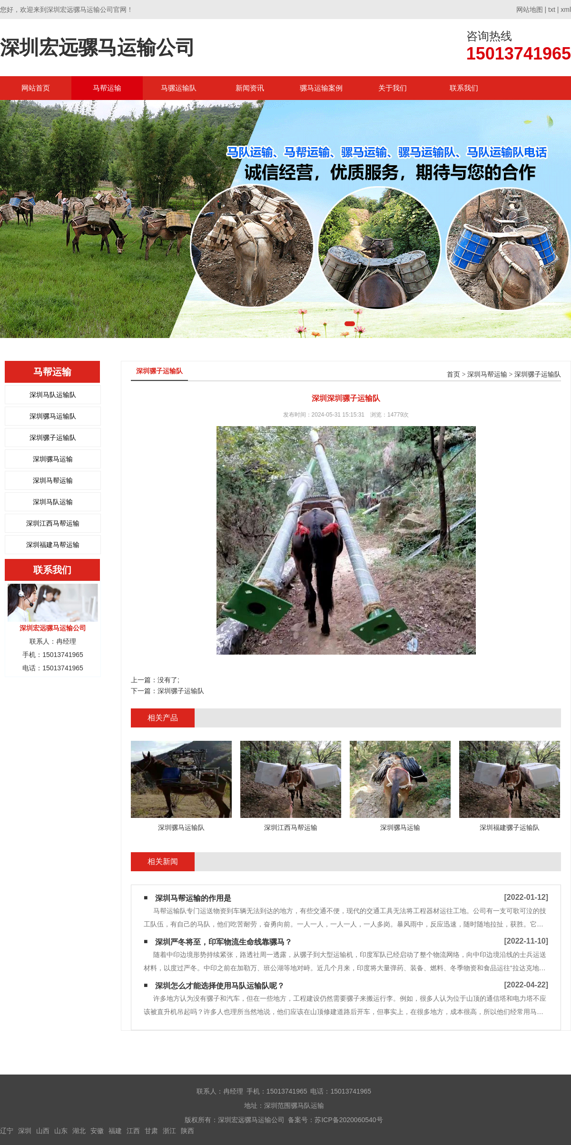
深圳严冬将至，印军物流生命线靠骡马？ (223, 942)
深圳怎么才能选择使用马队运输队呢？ (220, 986)
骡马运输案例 (321, 88)
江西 (133, 1131)
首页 (453, 374)
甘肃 (151, 1131)
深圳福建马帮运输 (52, 544)
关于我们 (392, 88)
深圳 (24, 1131)
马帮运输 (107, 88)
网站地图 (529, 9)
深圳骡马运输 (53, 459)
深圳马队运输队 (53, 394)
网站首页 (35, 88)
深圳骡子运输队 (53, 437)
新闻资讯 (250, 88)
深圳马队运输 (53, 502)
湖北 (79, 1131)
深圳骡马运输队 (53, 416)
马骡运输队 (179, 88)
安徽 (97, 1131)
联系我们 (464, 88)
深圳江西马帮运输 (52, 523)
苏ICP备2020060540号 (349, 1120)
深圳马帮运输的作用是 (193, 898)
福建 (115, 1131)
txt (551, 9)
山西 (42, 1131)
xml (566, 9)
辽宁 (6, 1131)
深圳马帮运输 (53, 480)
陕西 (187, 1131)
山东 (61, 1131)
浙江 (169, 1131)
